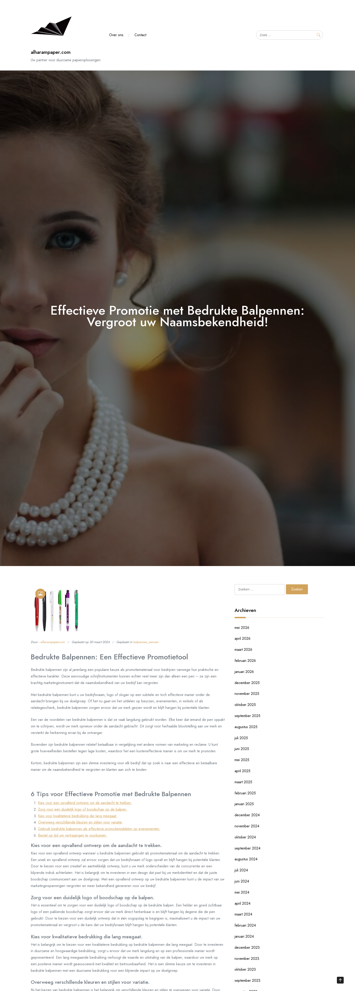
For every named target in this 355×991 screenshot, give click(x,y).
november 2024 (247, 826)
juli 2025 (241, 738)
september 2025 (247, 715)
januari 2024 (244, 936)
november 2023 (247, 958)
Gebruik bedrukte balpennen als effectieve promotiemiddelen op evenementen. (99, 828)
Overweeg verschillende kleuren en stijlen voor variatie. (80, 822)
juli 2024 (241, 870)
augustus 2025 (246, 726)
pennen (153, 642)
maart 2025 (243, 782)
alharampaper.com (51, 52)
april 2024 (242, 903)
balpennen (140, 642)
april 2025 (242, 771)
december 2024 (247, 815)
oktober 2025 (245, 704)
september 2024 (247, 848)
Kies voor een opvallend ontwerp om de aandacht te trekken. (85, 802)
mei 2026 (242, 627)
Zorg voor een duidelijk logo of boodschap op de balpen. (82, 809)
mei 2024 (242, 892)
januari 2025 (244, 804)
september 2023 (247, 980)
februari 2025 (245, 793)
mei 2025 (242, 759)
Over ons (116, 35)
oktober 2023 (245, 969)
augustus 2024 (246, 859)
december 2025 (247, 682)
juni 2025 (242, 748)
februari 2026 (245, 660)
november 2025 (247, 693)
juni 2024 (242, 881)
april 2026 (242, 638)
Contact (140, 35)
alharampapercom (52, 642)
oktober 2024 (245, 837)
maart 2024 (243, 914)
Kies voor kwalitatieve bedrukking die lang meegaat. (77, 816)
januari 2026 (244, 671)
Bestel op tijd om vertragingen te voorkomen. (72, 835)
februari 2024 (245, 925)
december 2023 (247, 947)
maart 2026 (243, 649)
